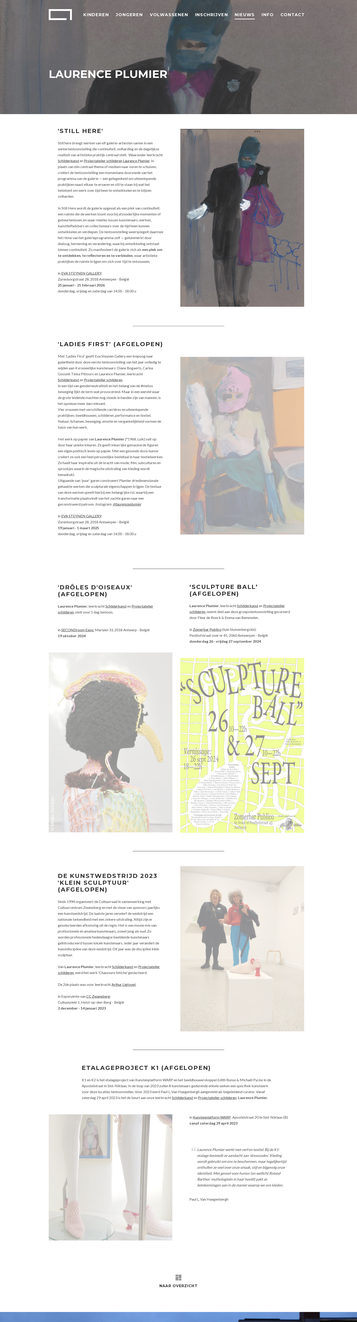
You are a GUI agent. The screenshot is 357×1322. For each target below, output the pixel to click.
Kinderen (96, 14)
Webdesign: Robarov (290, 1310)
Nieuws (245, 14)
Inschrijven (211, 14)
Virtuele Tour (145, 1310)
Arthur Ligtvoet (124, 889)
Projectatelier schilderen (103, 161)
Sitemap (215, 1310)
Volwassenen (169, 14)
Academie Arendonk (60, 14)
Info (268, 14)
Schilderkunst (68, 161)
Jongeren (129, 14)
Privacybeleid (193, 1310)
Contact (292, 14)
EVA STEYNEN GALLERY (81, 273)
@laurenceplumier (127, 504)
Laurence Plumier (136, 161)
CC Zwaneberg (98, 900)
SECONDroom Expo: (77, 632)
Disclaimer (169, 1310)
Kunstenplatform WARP (212, 1015)
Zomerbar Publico (207, 629)
